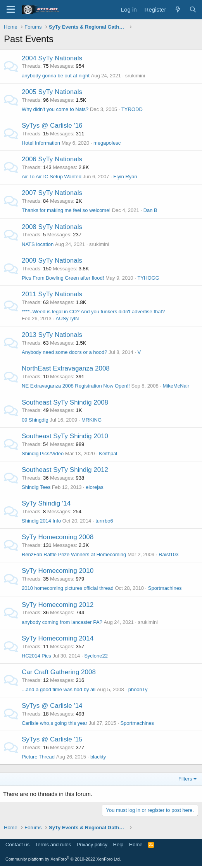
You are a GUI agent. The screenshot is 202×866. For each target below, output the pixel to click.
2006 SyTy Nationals (52, 159)
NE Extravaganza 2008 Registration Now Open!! (76, 386)
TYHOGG (148, 278)
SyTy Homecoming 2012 (57, 604)
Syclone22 (96, 656)
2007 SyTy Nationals (52, 192)
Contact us (17, 844)
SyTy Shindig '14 (46, 503)
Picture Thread (38, 757)
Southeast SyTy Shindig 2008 (65, 402)
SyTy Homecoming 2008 (57, 537)
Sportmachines (165, 588)
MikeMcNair (176, 386)
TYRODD (132, 109)
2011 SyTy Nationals (52, 294)
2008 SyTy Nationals (52, 227)
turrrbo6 (104, 521)
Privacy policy (92, 844)
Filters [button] (185, 779)
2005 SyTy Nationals (52, 92)
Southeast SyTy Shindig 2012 (65, 469)
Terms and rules (53, 844)
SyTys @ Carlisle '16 (52, 125)
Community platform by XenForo (63, 859)
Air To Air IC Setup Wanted (51, 176)
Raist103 (168, 554)
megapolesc (107, 143)
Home (136, 844)
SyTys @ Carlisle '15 (52, 739)
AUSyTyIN (67, 318)
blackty (98, 757)
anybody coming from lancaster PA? (62, 622)
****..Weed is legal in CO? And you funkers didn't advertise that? (93, 311)
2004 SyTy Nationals (52, 58)
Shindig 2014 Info (41, 521)
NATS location (38, 244)
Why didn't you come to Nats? (55, 109)
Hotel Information (41, 143)
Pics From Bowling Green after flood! (63, 278)
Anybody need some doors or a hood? (64, 352)
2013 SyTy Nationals (52, 334)
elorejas (95, 487)
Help (118, 844)
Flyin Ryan (125, 176)
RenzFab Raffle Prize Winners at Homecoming (74, 554)
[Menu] (11, 9)
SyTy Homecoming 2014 (57, 638)
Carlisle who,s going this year (54, 723)
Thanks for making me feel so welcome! (66, 210)
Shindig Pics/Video (43, 453)
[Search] (192, 9)
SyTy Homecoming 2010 (57, 570)
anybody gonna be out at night (56, 76)
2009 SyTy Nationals (52, 260)
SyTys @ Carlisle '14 (52, 705)
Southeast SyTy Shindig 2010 (65, 436)
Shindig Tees (36, 487)
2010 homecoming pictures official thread (68, 588)
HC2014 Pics (36, 656)
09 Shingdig (35, 420)
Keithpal (108, 453)
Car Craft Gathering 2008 (59, 672)
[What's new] (177, 9)
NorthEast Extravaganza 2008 (66, 368)
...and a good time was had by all (58, 689)
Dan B (150, 210)
